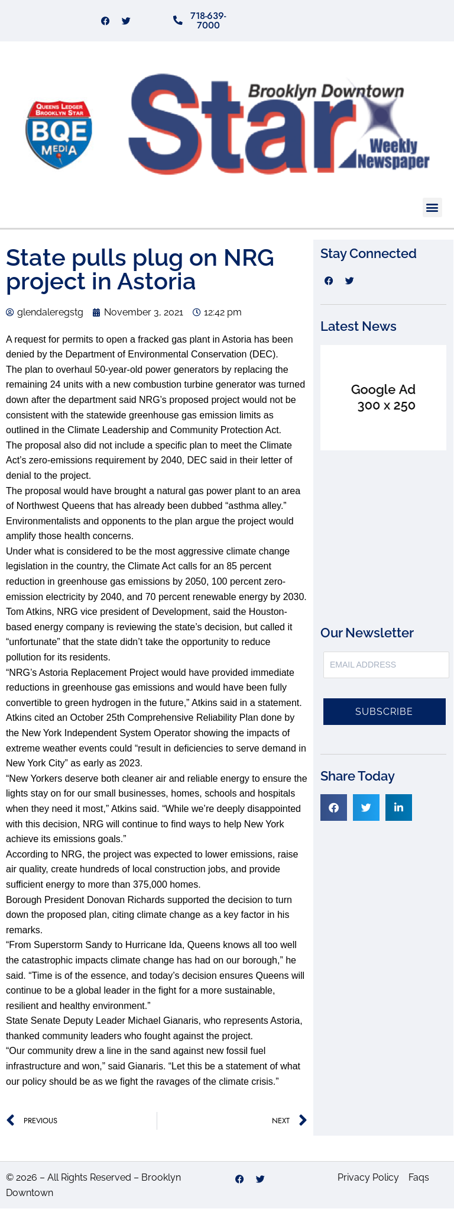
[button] (432, 211)
